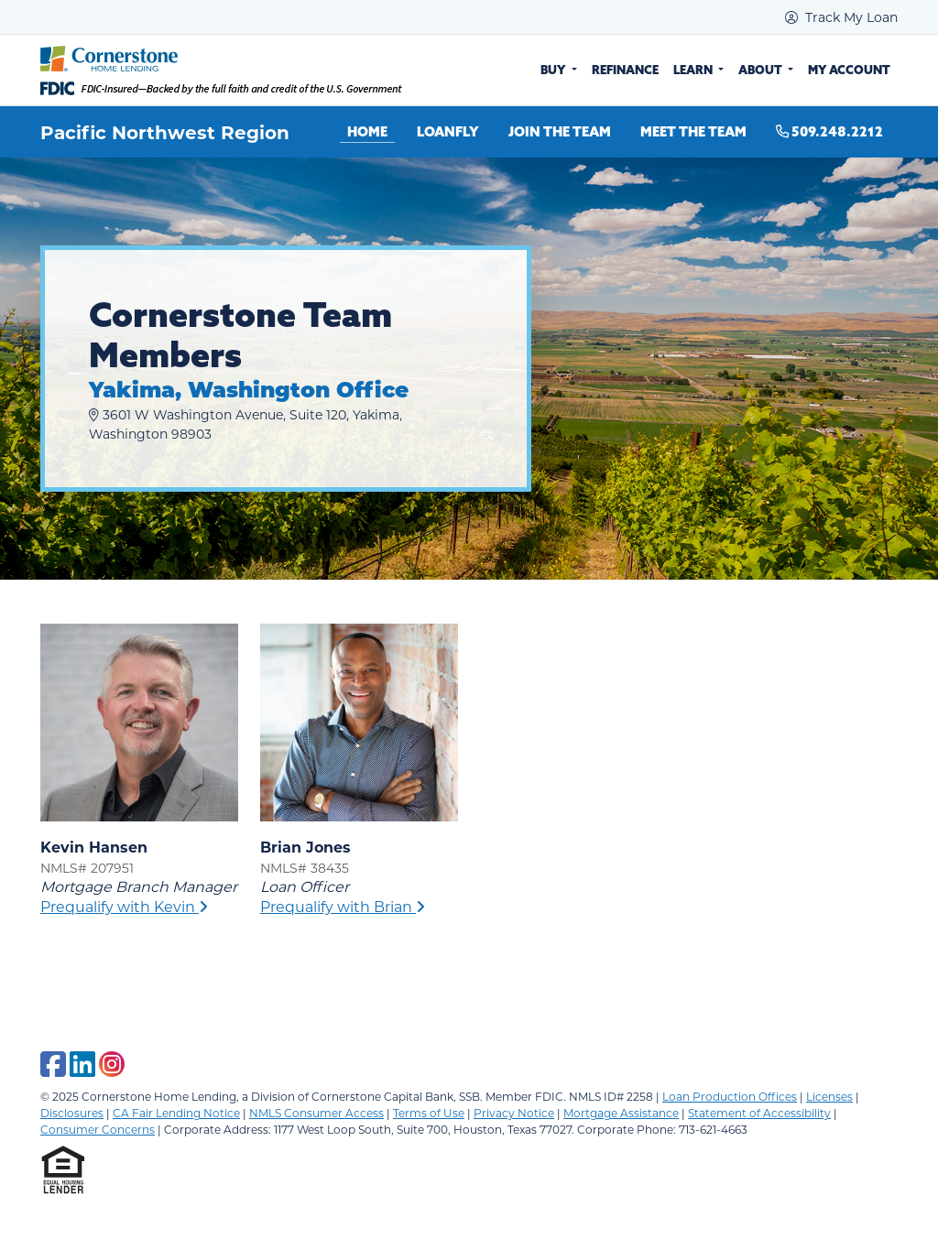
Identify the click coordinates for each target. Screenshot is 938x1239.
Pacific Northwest (132, 131)
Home (367, 131)
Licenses (829, 1096)
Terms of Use (428, 1112)
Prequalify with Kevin (124, 906)
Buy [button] (554, 69)
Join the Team (559, 131)
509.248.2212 (829, 131)
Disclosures (72, 1112)
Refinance (625, 69)
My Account (849, 69)
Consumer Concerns (97, 1129)
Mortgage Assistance (621, 1112)
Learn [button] (694, 69)
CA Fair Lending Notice (176, 1112)
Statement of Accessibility (759, 1112)
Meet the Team (693, 131)
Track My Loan (841, 17)
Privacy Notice (514, 1112)
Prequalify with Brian (342, 906)
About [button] (761, 69)
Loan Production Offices (729, 1096)
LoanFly (448, 131)
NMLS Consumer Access (316, 1112)
